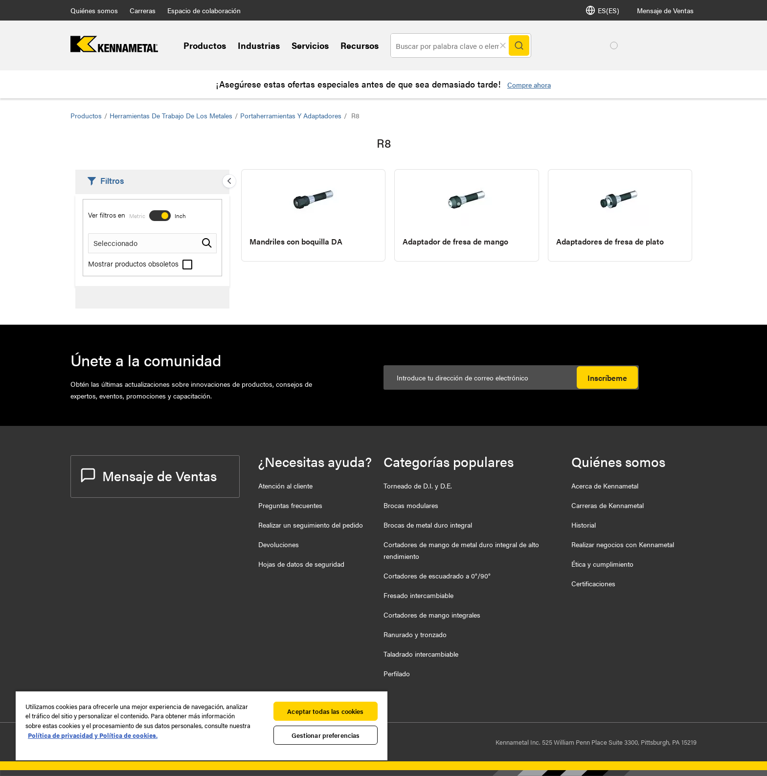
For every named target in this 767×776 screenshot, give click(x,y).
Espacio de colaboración (204, 10)
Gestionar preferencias (326, 735)
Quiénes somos (94, 10)
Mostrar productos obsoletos (140, 263)
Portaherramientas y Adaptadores (290, 115)
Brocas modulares (411, 505)
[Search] (519, 45)
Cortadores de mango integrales (432, 615)
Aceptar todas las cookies (325, 711)
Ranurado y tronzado (415, 634)
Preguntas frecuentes (290, 505)
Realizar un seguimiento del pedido (310, 525)
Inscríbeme (607, 377)
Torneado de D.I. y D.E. (418, 485)
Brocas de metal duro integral (428, 525)
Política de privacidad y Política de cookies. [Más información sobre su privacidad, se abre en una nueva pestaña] (93, 735)
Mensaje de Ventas (665, 10)
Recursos (359, 45)
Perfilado (397, 673)
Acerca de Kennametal (604, 485)
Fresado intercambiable (418, 595)
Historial (583, 525)
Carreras (143, 10)
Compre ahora (529, 84)
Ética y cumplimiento (602, 564)
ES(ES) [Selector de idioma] (602, 10)
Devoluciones (278, 544)
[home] (114, 49)
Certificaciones (593, 583)
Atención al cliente (285, 485)
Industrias (259, 45)
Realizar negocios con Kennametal (622, 544)
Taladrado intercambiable (421, 654)
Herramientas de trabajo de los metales (171, 115)
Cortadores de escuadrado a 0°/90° (437, 575)
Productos (204, 45)
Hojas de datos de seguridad (301, 564)
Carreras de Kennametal (607, 505)
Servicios (310, 45)
